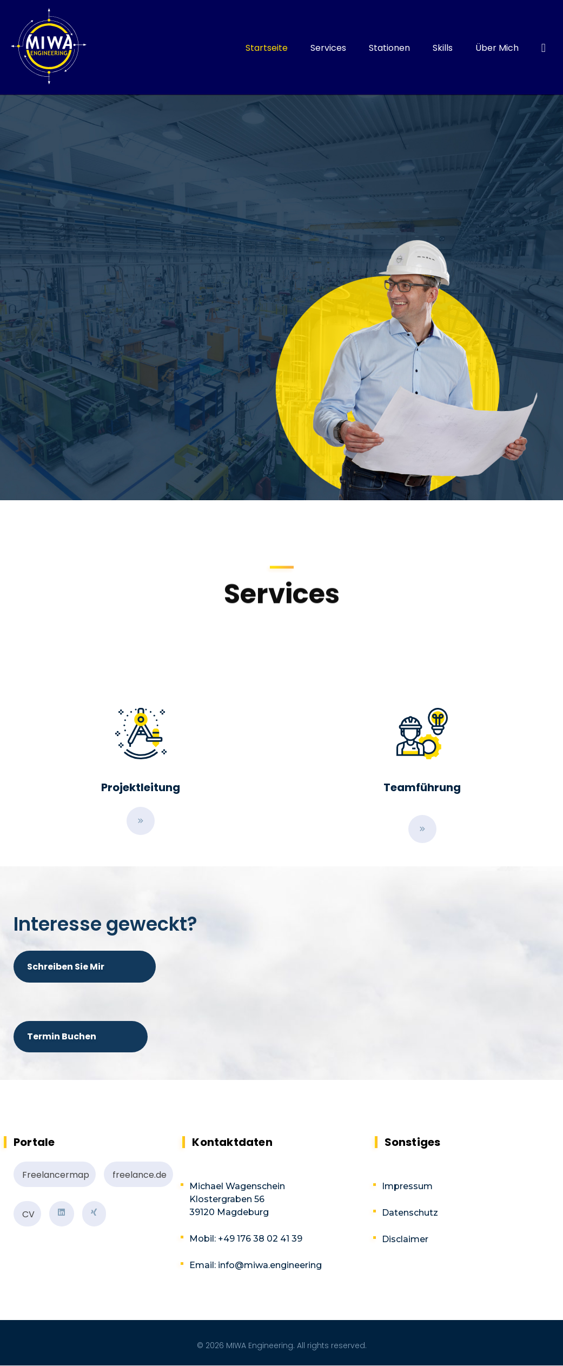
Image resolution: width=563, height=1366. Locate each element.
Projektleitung (140, 787)
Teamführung (422, 787)
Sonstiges (413, 1142)
